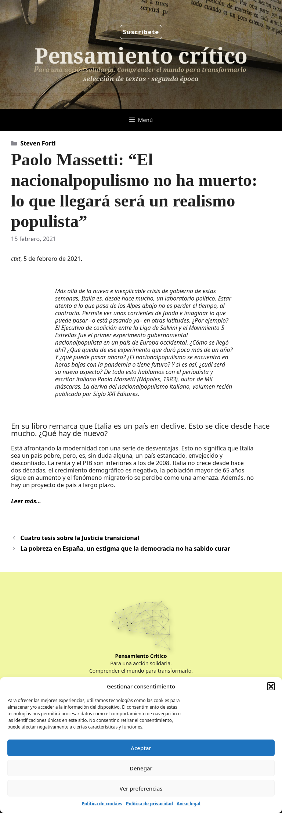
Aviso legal (188, 804)
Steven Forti (38, 143)
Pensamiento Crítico (141, 655)
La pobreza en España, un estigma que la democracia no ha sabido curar (125, 548)
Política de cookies (102, 804)
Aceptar (141, 748)
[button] (271, 686)
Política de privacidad (149, 804)
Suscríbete (141, 32)
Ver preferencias (140, 788)
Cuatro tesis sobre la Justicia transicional (80, 538)
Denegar (141, 768)
